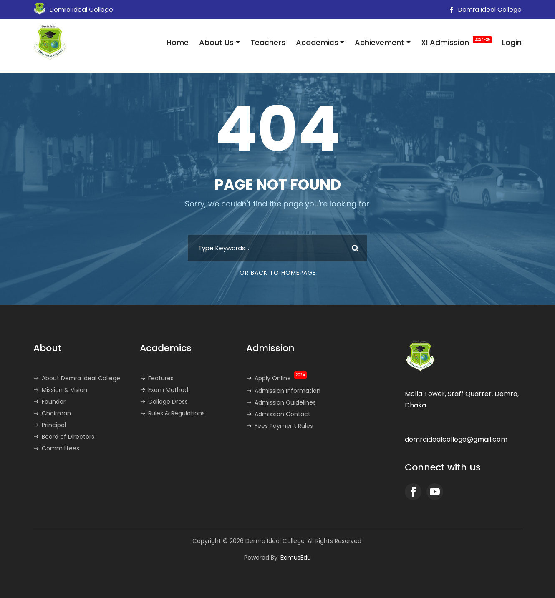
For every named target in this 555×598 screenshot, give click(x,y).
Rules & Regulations (176, 413)
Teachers (267, 42)
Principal (54, 425)
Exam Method (168, 390)
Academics (317, 42)
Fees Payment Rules (284, 426)
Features (161, 378)
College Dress (168, 401)
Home (177, 42)
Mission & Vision (64, 390)
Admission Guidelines (285, 402)
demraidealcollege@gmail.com (456, 439)
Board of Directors (68, 436)
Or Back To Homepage (278, 273)
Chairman (56, 413)
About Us (216, 42)
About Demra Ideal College (81, 378)
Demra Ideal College (484, 9)
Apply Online (281, 378)
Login (512, 42)
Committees (60, 448)
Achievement (379, 42)
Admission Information (287, 391)
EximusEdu (295, 557)
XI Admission (456, 42)
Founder (54, 401)
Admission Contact (282, 414)
